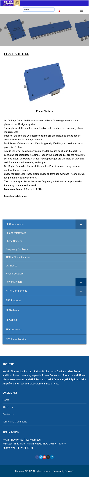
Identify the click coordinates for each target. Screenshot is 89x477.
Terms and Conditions (15, 421)
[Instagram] (48, 457)
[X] (41, 457)
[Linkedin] (52, 457)
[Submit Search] (58, 11)
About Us (8, 407)
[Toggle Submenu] (81, 224)
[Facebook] (37, 457)
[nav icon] (81, 10)
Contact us (9, 414)
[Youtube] (44, 457)
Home (6, 399)
